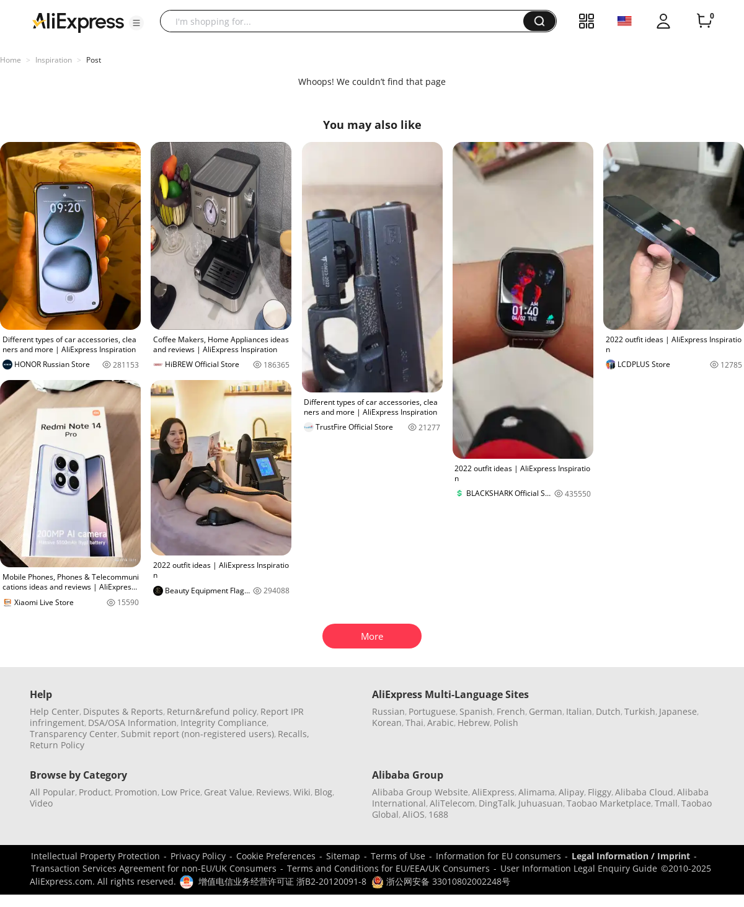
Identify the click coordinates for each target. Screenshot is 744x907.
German (545, 711)
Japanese (678, 711)
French (511, 711)
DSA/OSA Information (132, 722)
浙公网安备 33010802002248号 (440, 881)
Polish (506, 722)
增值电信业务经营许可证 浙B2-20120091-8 (282, 881)
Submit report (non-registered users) (197, 734)
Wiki (302, 792)
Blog (323, 792)
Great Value (228, 792)
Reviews (273, 792)
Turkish (639, 711)
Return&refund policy (212, 711)
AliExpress (493, 792)
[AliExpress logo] (78, 21)
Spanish (476, 711)
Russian (388, 711)
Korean (387, 722)
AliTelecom (452, 803)
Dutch (608, 711)
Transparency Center (73, 734)
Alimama (536, 792)
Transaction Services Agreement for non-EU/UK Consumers (154, 868)
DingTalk (497, 803)
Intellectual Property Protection (95, 856)
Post (93, 60)
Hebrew (474, 722)
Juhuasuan (540, 803)
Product (95, 792)
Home (10, 60)
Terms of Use (398, 856)
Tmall (666, 803)
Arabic (440, 722)
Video (41, 803)
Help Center (54, 711)
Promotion (136, 792)
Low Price (180, 792)
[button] (136, 22)
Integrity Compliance (223, 722)
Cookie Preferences (276, 856)
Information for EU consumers (498, 856)
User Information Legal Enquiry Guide (578, 868)
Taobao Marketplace (609, 803)
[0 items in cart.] (704, 21)
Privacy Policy (198, 856)
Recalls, (293, 734)
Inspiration (53, 60)
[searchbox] (346, 21)
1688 (438, 814)
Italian (579, 711)
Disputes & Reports (123, 711)
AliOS (413, 814)
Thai (414, 722)
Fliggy (599, 792)
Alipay (571, 792)
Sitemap (343, 856)
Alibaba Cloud (644, 792)
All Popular (52, 792)
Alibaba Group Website (420, 792)
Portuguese (432, 711)
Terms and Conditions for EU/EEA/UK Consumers (388, 868)
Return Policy (57, 745)
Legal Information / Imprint (631, 856)
